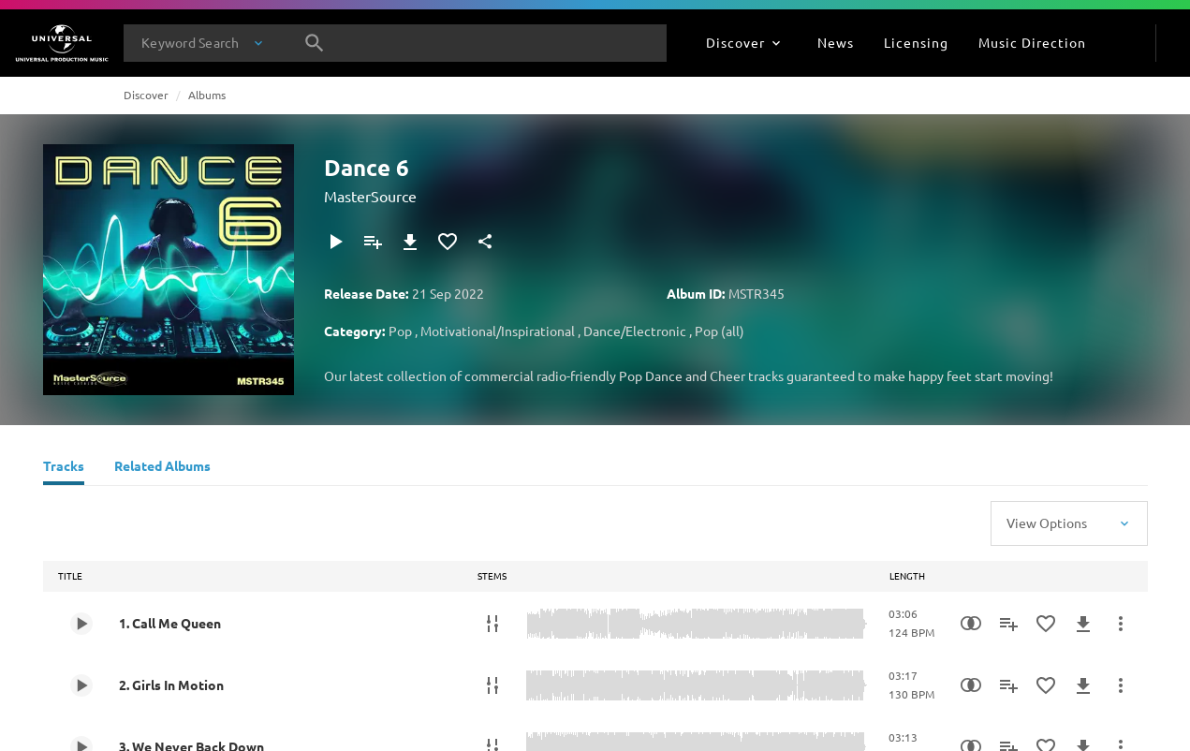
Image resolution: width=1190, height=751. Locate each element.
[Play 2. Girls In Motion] (81, 685)
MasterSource (370, 195)
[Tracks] (63, 468)
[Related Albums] (162, 468)
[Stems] (492, 623)
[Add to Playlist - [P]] (372, 241)
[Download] (410, 241)
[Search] (314, 43)
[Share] (485, 241)
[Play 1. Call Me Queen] (81, 623)
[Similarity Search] (971, 623)
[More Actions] (1120, 623)
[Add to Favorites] (447, 241)
